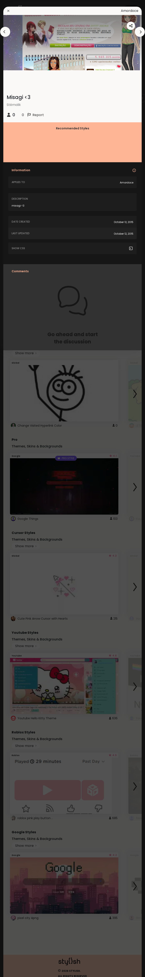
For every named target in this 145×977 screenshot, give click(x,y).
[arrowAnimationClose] (5, 32)
